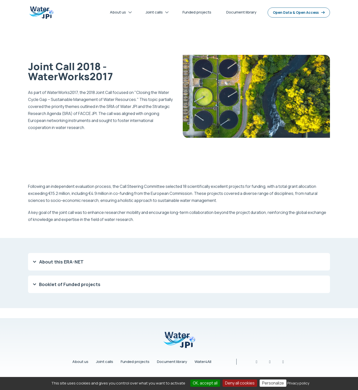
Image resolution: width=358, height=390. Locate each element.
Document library (172, 361)
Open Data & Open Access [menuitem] (296, 12)
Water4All (203, 361)
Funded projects (135, 361)
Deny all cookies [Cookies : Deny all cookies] (240, 383)
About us (80, 361)
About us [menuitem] (119, 13)
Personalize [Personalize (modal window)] (273, 383)
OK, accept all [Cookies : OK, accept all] (205, 383)
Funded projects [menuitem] (197, 12)
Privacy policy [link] (298, 383)
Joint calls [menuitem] (155, 13)
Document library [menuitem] (241, 12)
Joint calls (104, 361)
